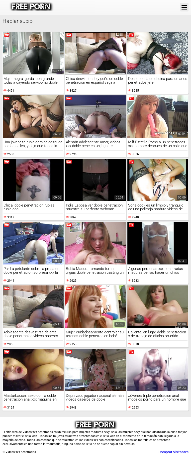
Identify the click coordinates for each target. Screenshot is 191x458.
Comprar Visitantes (174, 452)
